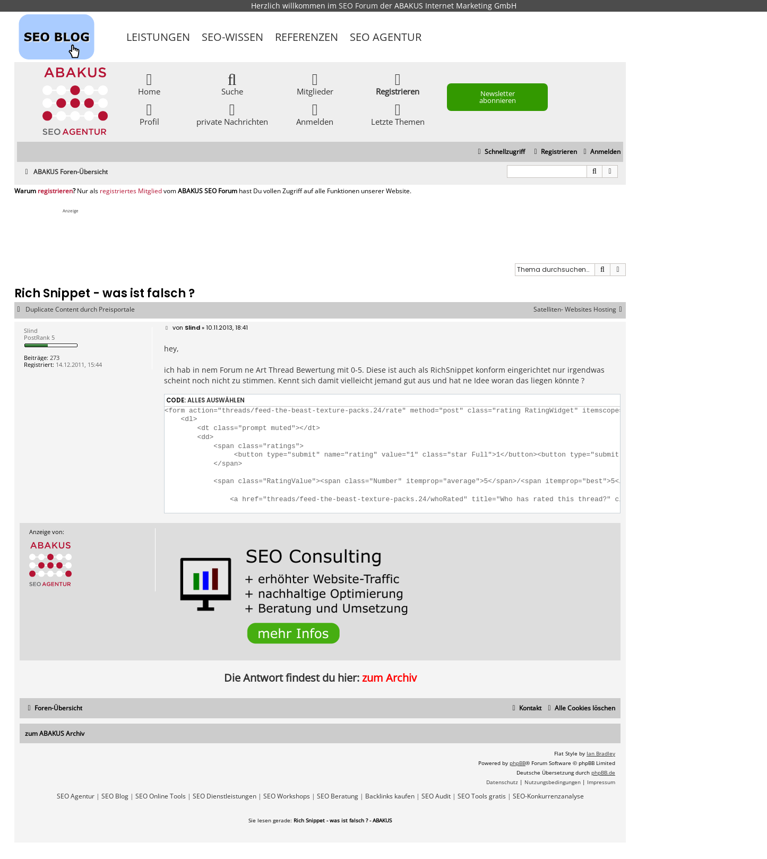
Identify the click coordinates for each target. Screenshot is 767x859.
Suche (232, 84)
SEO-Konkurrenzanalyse (548, 796)
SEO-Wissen (232, 37)
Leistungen (158, 37)
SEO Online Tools (160, 796)
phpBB (517, 763)
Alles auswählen (216, 400)
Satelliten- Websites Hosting (579, 309)
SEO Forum (358, 6)
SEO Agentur (385, 37)
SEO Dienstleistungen (224, 796)
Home (149, 84)
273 (54, 357)
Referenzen (306, 37)
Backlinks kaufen (390, 796)
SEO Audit (436, 796)
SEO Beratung (337, 796)
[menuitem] (601, 152)
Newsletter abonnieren (497, 97)
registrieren (55, 191)
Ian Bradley (601, 753)
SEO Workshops (286, 796)
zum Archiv (389, 678)
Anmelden (314, 114)
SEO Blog (114, 796)
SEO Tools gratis (482, 796)
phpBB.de (603, 772)
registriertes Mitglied (131, 191)
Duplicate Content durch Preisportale (80, 309)
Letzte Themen (398, 114)
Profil (149, 114)
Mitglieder (315, 84)
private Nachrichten (232, 114)
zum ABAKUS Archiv (54, 733)
